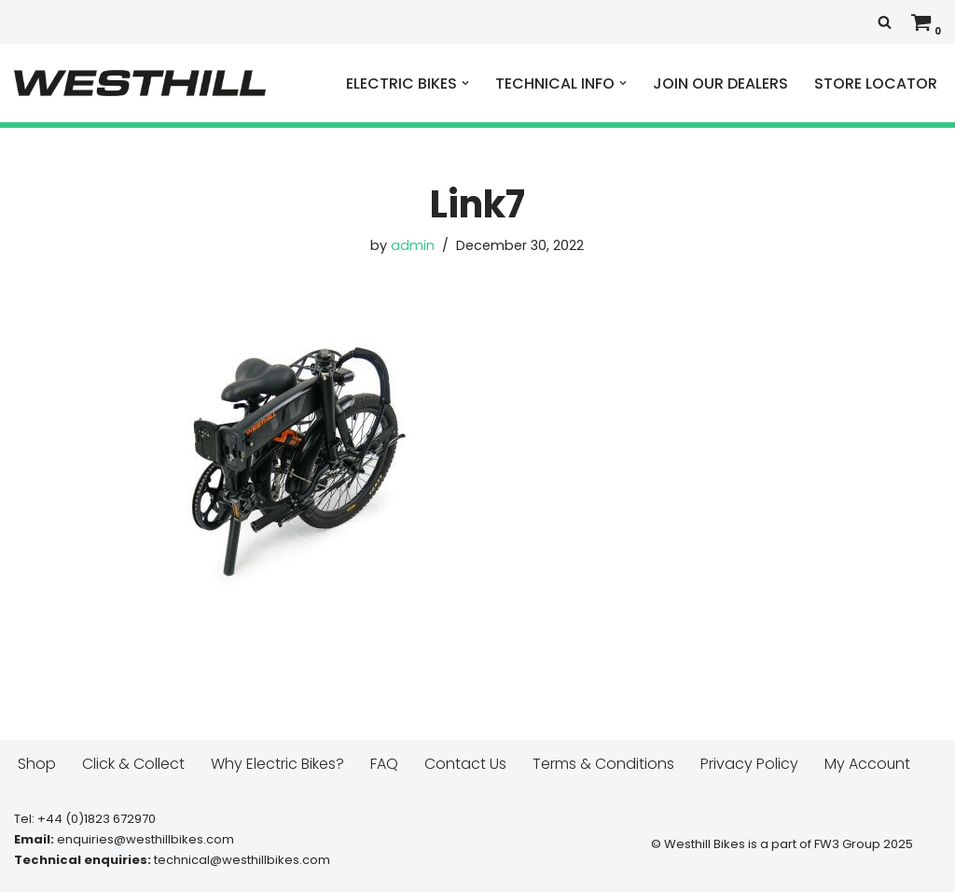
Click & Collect (133, 763)
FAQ (384, 763)
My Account (867, 763)
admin (413, 245)
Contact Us (465, 763)
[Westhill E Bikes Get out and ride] (140, 83)
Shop (37, 763)
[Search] (885, 22)
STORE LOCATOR (875, 83)
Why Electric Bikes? (277, 763)
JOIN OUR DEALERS (720, 83)
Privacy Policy (749, 763)
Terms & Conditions (603, 763)
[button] (465, 83)
